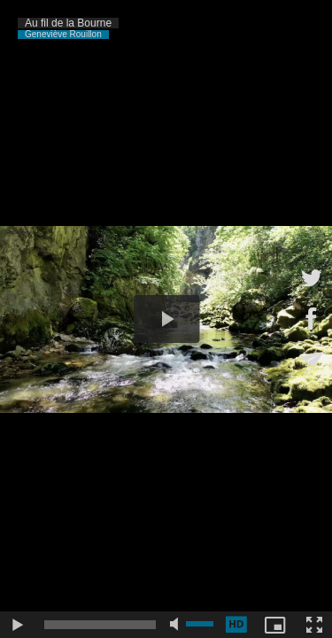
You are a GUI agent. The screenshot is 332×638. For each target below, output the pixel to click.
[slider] (100, 624)
